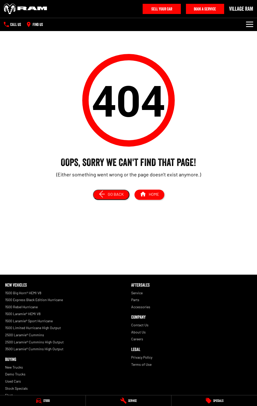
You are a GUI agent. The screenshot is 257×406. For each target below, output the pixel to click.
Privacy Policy (141, 357)
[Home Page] (25, 9)
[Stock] (43, 400)
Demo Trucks (15, 374)
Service (137, 293)
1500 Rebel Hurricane (21, 307)
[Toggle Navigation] (249, 24)
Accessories (140, 307)
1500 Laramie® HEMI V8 (22, 314)
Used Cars (13, 381)
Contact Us (139, 325)
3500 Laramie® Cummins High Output (34, 349)
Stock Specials (16, 388)
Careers (137, 339)
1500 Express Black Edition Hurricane (34, 300)
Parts (135, 300)
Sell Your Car (161, 8)
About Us (138, 332)
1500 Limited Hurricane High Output (33, 328)
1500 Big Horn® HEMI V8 (23, 293)
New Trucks (14, 367)
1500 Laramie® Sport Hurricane (29, 321)
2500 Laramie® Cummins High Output (34, 342)
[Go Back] (111, 195)
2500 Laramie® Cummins (24, 335)
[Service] (128, 400)
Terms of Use (141, 364)
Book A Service (205, 8)
